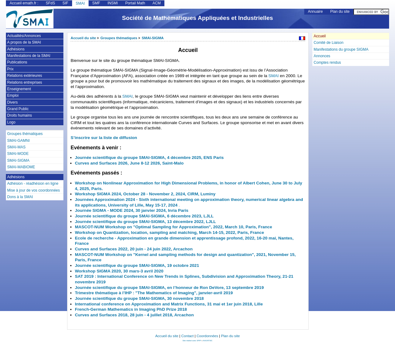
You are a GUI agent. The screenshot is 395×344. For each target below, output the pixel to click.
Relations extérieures (24, 75)
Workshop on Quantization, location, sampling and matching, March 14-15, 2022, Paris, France (169, 232)
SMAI (80, 3)
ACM (157, 3)
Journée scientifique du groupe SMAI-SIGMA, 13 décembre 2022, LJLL (145, 221)
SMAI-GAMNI (18, 140)
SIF (65, 3)
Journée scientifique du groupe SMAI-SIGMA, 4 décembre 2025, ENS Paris (149, 157)
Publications (17, 62)
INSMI (113, 3)
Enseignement (19, 89)
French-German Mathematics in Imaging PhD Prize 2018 (131, 309)
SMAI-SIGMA (153, 38)
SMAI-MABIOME (21, 167)
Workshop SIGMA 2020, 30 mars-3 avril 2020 (119, 271)
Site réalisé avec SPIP (191, 341)
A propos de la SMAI (24, 42)
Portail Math (135, 3)
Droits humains (19, 115)
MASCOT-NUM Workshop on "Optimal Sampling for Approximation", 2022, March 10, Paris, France (173, 227)
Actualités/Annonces (24, 36)
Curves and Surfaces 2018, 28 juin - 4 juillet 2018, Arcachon (134, 315)
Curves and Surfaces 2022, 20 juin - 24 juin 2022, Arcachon (134, 249)
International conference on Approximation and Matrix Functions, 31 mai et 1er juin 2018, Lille (169, 304)
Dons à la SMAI (20, 197)
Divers (12, 102)
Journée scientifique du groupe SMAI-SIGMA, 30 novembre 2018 (139, 298)
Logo (11, 122)
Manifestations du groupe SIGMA (341, 49)
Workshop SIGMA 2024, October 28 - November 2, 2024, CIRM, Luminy (145, 194)
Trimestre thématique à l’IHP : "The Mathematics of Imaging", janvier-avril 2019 (154, 293)
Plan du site (340, 11)
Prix (10, 69)
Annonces (322, 56)
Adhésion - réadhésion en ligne (32, 183)
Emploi (13, 95)
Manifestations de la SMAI (28, 55)
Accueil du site (83, 38)
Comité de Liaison (328, 42)
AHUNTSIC (208, 341)
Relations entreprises (24, 82)
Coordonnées (207, 336)
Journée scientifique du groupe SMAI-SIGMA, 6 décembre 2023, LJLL (144, 216)
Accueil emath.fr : (24, 3)
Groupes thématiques (118, 38)
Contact (187, 336)
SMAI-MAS (16, 147)
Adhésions (16, 49)
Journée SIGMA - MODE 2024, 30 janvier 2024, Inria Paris (131, 210)
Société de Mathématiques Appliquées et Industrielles (197, 18)
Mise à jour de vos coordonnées (33, 190)
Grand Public (18, 109)
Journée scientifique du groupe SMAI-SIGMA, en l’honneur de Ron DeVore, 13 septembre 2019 (169, 287)
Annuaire (315, 11)
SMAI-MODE (18, 153)
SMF (96, 3)
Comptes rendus (327, 62)
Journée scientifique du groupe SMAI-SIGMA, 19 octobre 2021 (137, 265)
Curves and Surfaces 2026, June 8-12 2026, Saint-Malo (129, 163)
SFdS (50, 3)
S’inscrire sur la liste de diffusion (104, 137)
